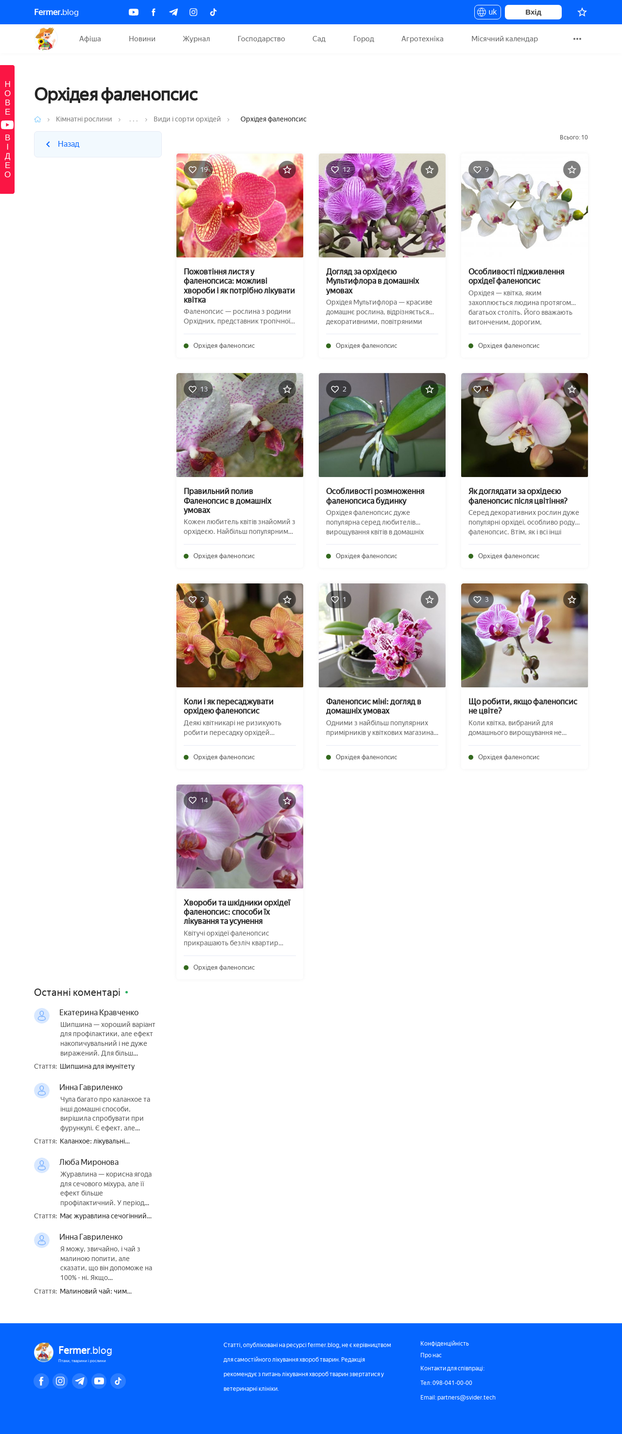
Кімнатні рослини (84, 119)
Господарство (261, 38)
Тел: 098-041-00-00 (446, 1383)
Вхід (533, 12)
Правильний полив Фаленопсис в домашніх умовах (227, 500)
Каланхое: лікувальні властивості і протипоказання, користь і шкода (108, 1142)
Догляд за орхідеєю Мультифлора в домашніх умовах (372, 281)
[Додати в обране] (287, 169)
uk (487, 13)
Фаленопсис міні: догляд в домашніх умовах (373, 706)
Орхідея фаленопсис (224, 345)
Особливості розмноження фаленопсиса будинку (375, 496)
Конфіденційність (444, 1343)
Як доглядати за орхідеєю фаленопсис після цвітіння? (518, 496)
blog (56, 12)
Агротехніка (422, 38)
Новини (142, 38)
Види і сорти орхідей (187, 119)
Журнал (196, 38)
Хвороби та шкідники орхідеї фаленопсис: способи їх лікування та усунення (237, 912)
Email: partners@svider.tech (458, 1397)
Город (363, 38)
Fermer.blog (46, 39)
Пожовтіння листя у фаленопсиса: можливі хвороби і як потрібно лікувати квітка (239, 286)
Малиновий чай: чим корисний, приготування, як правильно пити (105, 1292)
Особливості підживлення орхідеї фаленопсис (516, 276)
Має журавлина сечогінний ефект (103, 1216)
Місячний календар (504, 38)
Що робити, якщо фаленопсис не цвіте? (522, 706)
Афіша (90, 38)
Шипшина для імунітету (97, 1067)
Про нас (431, 1355)
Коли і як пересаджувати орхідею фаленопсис (229, 706)
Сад (319, 38)
